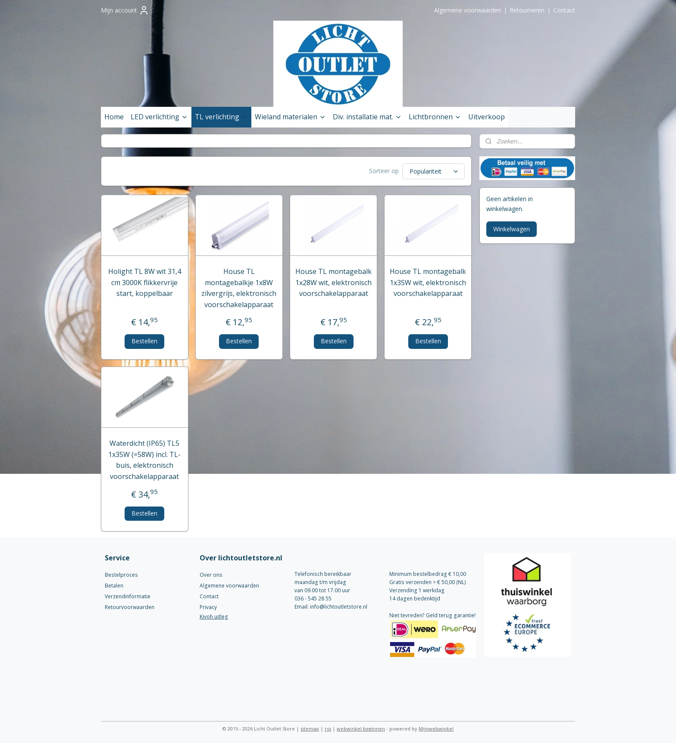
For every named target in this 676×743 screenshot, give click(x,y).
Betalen (114, 584)
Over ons (211, 573)
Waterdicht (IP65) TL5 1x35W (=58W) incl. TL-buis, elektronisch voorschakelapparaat (145, 458)
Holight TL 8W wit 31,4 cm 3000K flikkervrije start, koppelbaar (144, 281)
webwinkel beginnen (361, 727)
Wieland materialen (290, 116)
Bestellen (145, 340)
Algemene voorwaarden (467, 10)
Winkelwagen (511, 229)
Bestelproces (121, 573)
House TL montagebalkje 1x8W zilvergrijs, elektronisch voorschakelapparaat (239, 286)
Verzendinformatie (127, 595)
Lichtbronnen (435, 116)
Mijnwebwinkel (436, 727)
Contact (564, 10)
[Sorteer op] (434, 170)
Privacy (208, 605)
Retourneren (527, 10)
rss (328, 727)
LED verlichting (159, 116)
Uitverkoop (486, 116)
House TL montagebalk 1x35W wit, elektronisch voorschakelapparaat (428, 281)
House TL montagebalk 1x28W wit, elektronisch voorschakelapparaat (333, 281)
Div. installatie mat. (367, 116)
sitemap (309, 727)
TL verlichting (221, 116)
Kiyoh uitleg (214, 615)
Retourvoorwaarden (129, 605)
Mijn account (125, 10)
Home (114, 116)
